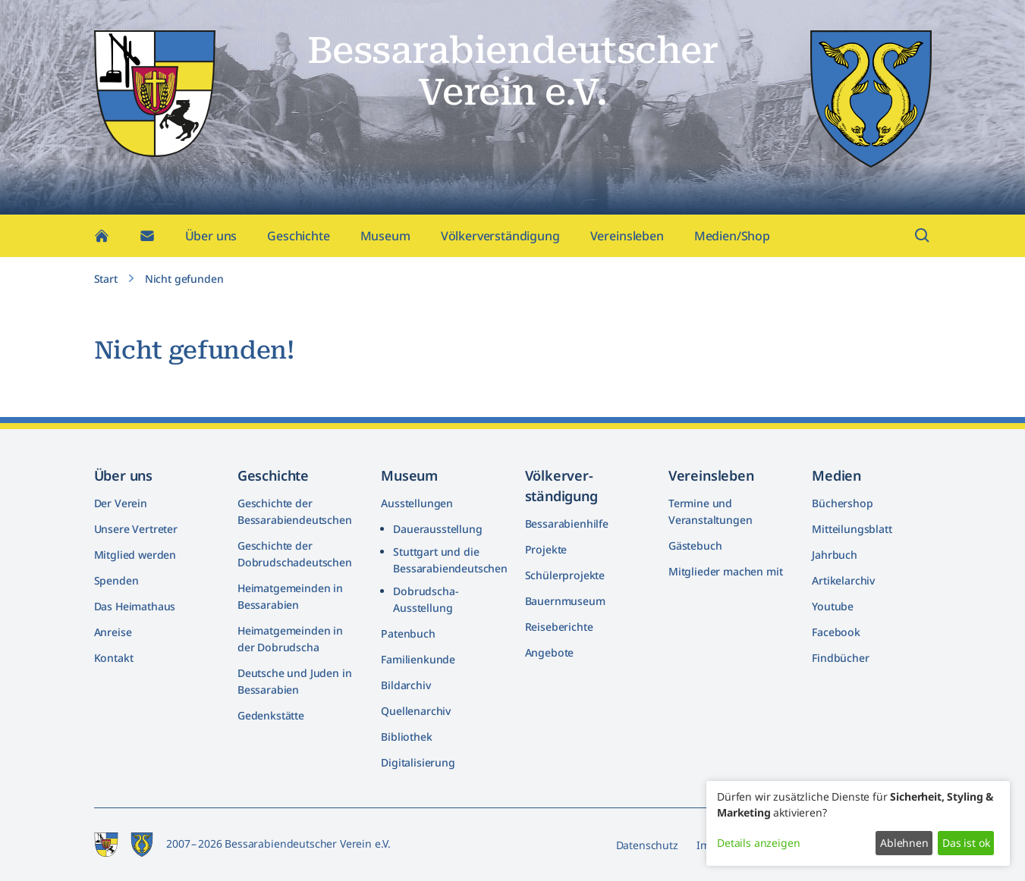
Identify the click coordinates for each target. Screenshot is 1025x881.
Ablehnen (904, 843)
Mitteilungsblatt (851, 529)
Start (106, 282)
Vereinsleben (627, 239)
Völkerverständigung (500, 239)
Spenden (116, 580)
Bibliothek (406, 736)
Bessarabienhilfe (566, 523)
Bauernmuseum (565, 601)
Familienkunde (418, 659)
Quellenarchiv (416, 711)
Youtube (833, 606)
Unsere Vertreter (136, 529)
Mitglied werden (135, 554)
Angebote (549, 652)
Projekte (546, 549)
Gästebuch (695, 545)
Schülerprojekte (565, 575)
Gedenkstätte (270, 715)
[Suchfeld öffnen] (922, 239)
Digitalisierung (418, 762)
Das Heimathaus (135, 606)
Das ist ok (965, 843)
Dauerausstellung (437, 529)
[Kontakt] (147, 239)
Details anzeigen (758, 843)
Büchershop (842, 503)
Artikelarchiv (843, 580)
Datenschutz (647, 845)
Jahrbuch (834, 554)
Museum (385, 239)
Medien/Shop (732, 239)
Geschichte (298, 239)
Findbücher (840, 658)
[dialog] (858, 823)
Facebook (836, 632)
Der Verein (120, 503)
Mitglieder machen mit (725, 571)
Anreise (113, 632)
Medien (836, 475)
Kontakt (114, 658)
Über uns (211, 239)
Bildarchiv (405, 685)
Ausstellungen (417, 503)
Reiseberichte (559, 626)
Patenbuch (408, 633)
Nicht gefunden (184, 282)
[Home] (101, 239)
